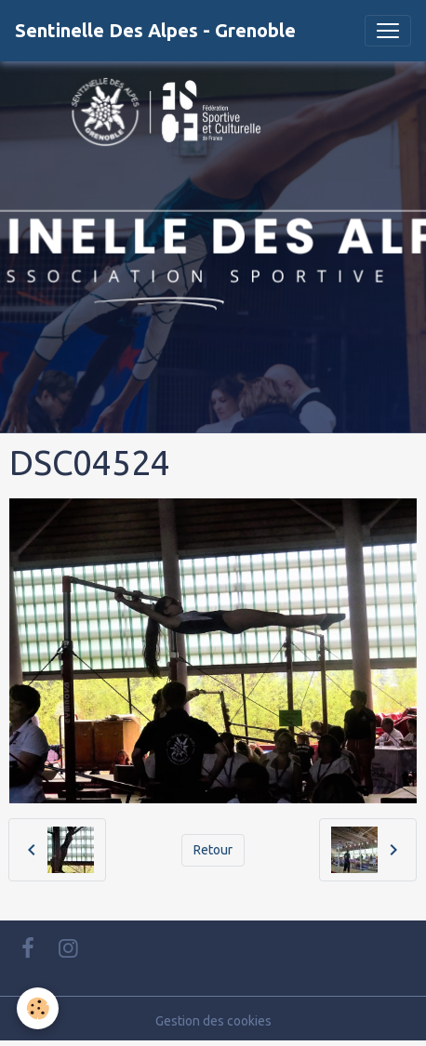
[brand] (155, 31)
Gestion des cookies (213, 1020)
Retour (213, 849)
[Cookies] (38, 1008)
